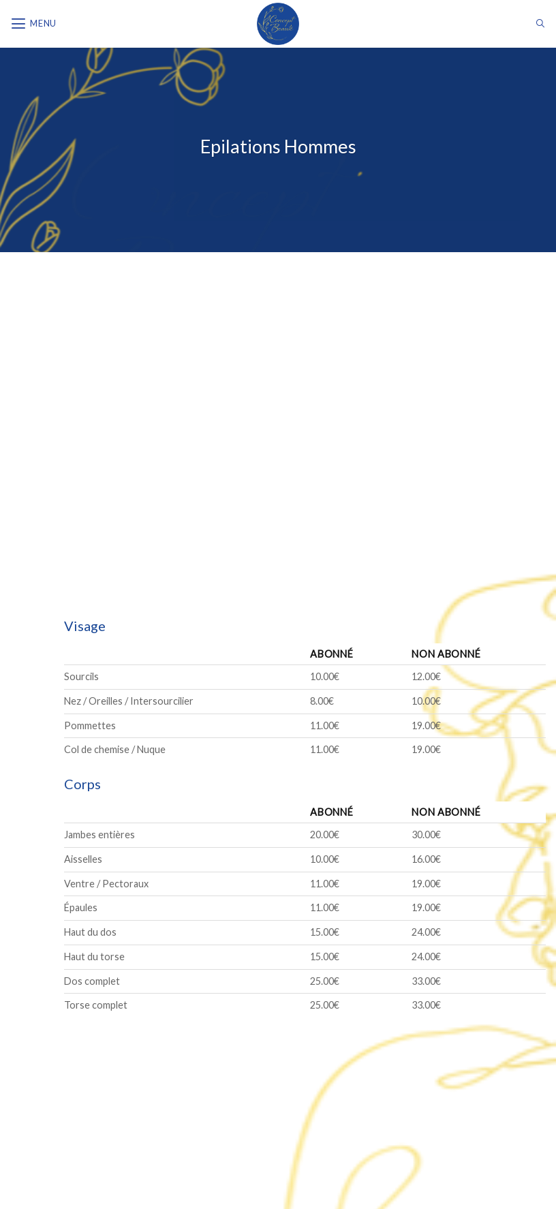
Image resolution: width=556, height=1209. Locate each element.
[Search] (540, 23)
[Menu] (33, 23)
